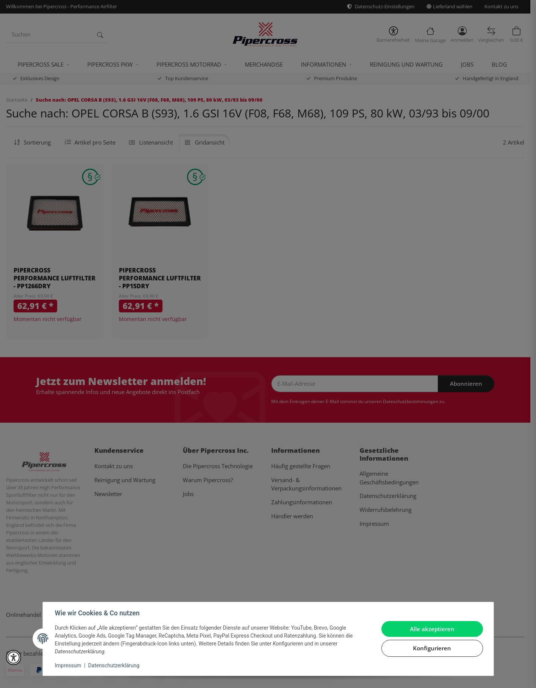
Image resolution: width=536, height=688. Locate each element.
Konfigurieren (432, 648)
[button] (13, 657)
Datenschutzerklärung (113, 665)
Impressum (68, 665)
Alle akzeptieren (432, 629)
